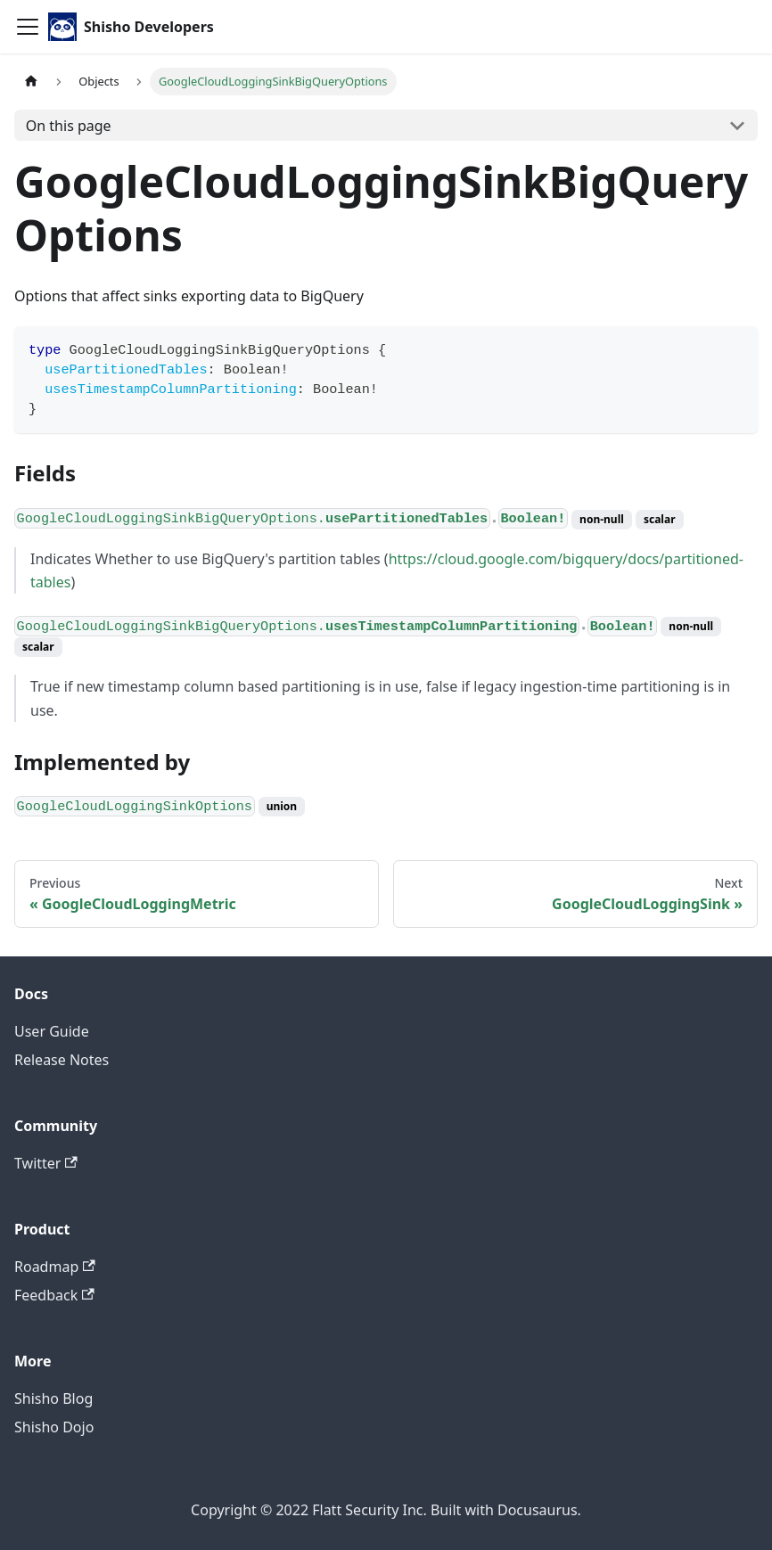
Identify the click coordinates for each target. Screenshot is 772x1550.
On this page (68, 125)
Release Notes (61, 1060)
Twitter (46, 1163)
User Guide (51, 1031)
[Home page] (31, 81)
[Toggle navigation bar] (27, 26)
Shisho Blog (53, 1398)
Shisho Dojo (54, 1427)
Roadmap (54, 1266)
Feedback (54, 1295)
